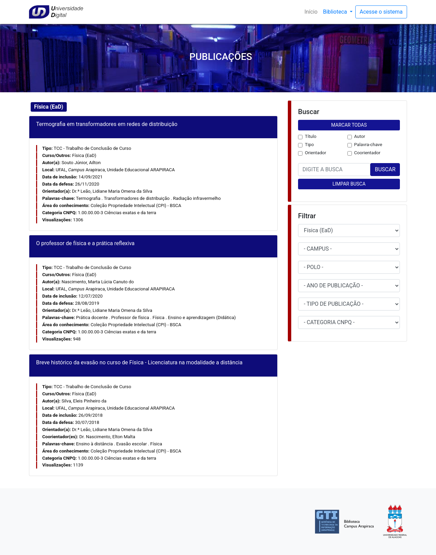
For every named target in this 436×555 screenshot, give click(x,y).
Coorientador (367, 152)
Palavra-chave (368, 144)
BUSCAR (385, 169)
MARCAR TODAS (349, 125)
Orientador (315, 152)
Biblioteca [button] (335, 12)
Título (310, 136)
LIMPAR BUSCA (348, 184)
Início (313, 11)
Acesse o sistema (381, 12)
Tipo (309, 144)
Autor (359, 136)
